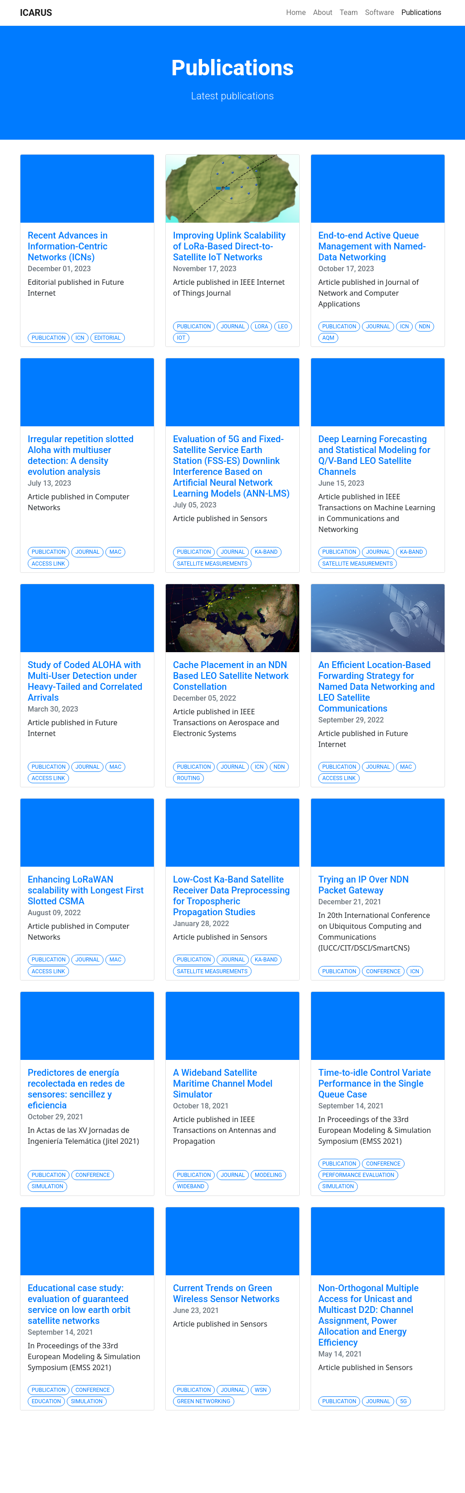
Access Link (48, 564)
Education (46, 1401)
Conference (383, 971)
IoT (181, 338)
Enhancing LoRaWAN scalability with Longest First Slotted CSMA (85, 890)
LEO (283, 326)
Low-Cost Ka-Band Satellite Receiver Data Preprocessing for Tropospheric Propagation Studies (231, 895)
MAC (115, 552)
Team (349, 12)
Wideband (190, 1186)
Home (296, 12)
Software (379, 12)
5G (403, 1401)
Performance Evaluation (358, 1175)
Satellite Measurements (212, 564)
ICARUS (36, 12)
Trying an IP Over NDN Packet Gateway (363, 885)
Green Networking (203, 1401)
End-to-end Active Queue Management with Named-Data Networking (372, 246)
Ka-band (266, 552)
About (322, 12)
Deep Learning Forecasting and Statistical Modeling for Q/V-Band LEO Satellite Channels (374, 455)
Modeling (268, 1175)
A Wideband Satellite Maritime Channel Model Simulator (222, 1083)
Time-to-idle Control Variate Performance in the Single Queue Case (374, 1083)
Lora (261, 326)
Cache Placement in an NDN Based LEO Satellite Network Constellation (231, 675)
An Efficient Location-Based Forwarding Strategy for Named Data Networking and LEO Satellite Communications (376, 686)
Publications (421, 12)
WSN (261, 1390)
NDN (424, 326)
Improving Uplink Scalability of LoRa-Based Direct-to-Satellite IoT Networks (229, 246)
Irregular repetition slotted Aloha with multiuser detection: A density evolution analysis (81, 455)
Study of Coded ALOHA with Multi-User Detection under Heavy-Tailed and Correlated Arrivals (85, 681)
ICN (79, 338)
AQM (328, 338)
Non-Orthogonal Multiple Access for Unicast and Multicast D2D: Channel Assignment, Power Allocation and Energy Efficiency (368, 1315)
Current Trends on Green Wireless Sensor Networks (226, 1293)
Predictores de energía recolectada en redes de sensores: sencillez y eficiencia (76, 1089)
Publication (49, 338)
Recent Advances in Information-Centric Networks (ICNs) (68, 246)
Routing (188, 778)
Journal (233, 326)
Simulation (48, 1186)
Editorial (107, 338)
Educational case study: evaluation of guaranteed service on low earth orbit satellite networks (79, 1304)
